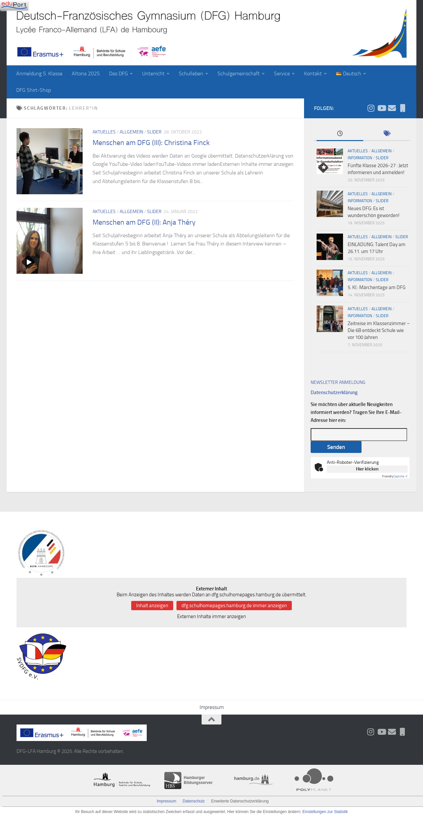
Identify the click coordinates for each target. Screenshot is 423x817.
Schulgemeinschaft (238, 73)
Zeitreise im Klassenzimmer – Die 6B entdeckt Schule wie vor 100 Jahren (379, 330)
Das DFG (118, 73)
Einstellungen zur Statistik (325, 811)
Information (360, 158)
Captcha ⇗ (394, 476)
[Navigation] (14, 5)
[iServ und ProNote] (402, 108)
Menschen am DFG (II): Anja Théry (144, 222)
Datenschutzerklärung (334, 392)
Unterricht (153, 73)
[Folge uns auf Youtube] (381, 108)
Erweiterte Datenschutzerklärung (240, 801)
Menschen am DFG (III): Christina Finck (151, 142)
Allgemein (131, 132)
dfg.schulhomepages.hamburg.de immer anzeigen (234, 606)
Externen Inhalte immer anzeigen (211, 616)
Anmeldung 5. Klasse (39, 73)
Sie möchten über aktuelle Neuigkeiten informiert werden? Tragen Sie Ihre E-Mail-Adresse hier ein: (356, 412)
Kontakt (313, 73)
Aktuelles (104, 132)
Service (282, 73)
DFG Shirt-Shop (33, 90)
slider (154, 132)
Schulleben (191, 73)
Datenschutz (194, 801)
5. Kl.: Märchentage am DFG (376, 287)
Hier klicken (367, 469)
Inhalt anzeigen (152, 606)
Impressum (212, 707)
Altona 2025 (86, 73)
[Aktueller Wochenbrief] (392, 108)
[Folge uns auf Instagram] (371, 108)
